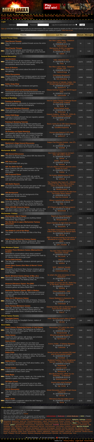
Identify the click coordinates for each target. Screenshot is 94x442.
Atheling (62, 288)
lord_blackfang (62, 79)
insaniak (62, 148)
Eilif (61, 280)
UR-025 (62, 235)
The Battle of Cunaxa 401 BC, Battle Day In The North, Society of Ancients (61, 283)
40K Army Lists (11, 162)
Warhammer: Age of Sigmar (15, 216)
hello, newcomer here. (61, 60)
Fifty (61, 204)
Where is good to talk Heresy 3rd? (61, 200)
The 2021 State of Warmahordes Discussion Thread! (61, 252)
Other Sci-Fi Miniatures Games (17, 298)
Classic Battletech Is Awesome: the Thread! (61, 299)
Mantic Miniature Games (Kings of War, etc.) (22, 276)
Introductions (10, 59)
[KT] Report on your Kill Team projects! (61, 207)
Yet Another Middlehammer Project (61, 175)
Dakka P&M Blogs (12, 115)
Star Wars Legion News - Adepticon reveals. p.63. (61, 41)
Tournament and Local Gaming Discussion (21, 90)
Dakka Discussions (12, 74)
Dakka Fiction (10, 361)
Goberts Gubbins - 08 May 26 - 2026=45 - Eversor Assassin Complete (61, 115)
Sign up (3, 28)
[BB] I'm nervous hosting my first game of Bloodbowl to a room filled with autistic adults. (61, 239)
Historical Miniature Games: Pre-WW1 (19, 283)
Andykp (61, 172)
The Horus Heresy (12, 199)
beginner (61, 259)
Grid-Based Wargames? (61, 75)
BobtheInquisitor (62, 379)
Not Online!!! (61, 339)
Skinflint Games (61, 189)
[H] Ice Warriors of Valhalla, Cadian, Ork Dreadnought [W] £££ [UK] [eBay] (61, 83)
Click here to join (67, 30)
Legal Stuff (79, 440)
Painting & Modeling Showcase (17, 108)
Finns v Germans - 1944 (61, 291)
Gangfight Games (12, 318)
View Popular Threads (13, 48)
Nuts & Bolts (10, 399)
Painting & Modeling (13, 101)
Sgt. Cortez (62, 386)
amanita (62, 179)
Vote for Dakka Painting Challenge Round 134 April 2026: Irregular (61, 101)
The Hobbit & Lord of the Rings (17, 230)
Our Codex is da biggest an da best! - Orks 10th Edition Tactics (61, 154)
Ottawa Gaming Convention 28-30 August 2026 (61, 91)
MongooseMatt (61, 220)
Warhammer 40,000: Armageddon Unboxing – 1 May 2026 (61, 49)
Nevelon (62, 164)
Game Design (10, 341)
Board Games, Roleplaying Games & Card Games (24, 327)
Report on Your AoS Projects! (61, 216)
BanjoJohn (62, 226)
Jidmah (61, 158)
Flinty (62, 63)
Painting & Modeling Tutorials (16, 122)
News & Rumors (11, 67)
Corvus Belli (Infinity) (13, 259)
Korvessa (61, 295)
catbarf (61, 54)
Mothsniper (62, 112)
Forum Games (10, 368)
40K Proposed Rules (13, 174)
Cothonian (61, 347)
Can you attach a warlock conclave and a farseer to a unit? (61, 167)
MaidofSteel (62, 365)
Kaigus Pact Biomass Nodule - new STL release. (61, 143)
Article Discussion (12, 389)
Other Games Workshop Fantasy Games (20, 239)
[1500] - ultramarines (61, 161)
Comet (26, 413)
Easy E (61, 312)
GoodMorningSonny (62, 127)
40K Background (11, 192)
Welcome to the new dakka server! (61, 399)
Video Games (10, 335)
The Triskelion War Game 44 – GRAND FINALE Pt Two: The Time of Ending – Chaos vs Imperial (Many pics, (62, 184)
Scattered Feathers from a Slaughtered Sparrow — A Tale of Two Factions (61, 361)
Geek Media (9, 375)
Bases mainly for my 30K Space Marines (61, 124)
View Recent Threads (13, 41)
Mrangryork (62, 371)
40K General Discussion (14, 154)
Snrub (62, 402)
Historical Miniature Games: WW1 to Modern (22, 290)
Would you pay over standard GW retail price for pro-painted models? (62, 353)
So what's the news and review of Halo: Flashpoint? (62, 276)
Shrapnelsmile (62, 333)
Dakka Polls (9, 352)
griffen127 (61, 136)
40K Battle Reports (12, 184)
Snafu (62, 106)
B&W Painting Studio (61, 108)
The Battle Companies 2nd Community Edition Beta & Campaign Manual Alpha (61, 230)
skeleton (62, 263)
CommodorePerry (61, 271)
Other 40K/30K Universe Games (17, 207)
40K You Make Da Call (13, 167)
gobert (61, 120)
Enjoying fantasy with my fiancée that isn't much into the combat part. (61, 307)
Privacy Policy (69, 440)
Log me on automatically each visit (63, 25)
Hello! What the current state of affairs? (61, 318)
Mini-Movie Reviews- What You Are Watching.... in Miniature (61, 374)
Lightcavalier (61, 95)
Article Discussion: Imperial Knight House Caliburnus (61, 391)
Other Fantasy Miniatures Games (17, 306)
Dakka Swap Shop (12, 84)
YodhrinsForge (62, 46)
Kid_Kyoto (61, 256)
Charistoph (62, 303)
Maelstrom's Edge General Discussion (19, 143)
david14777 (62, 87)
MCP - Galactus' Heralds (61, 267)
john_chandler (62, 245)
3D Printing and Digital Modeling (17, 131)
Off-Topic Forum (11, 381)
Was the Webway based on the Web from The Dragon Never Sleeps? (61, 192)
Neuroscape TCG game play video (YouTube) (61, 328)
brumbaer (61, 358)
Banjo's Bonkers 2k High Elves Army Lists (61, 223)
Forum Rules (88, 440)
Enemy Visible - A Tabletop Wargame (61, 344)
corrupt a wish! (61, 368)
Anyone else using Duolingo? (61, 382)
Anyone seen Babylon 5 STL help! (61, 132)
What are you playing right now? (61, 335)
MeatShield (62, 211)
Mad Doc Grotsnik (61, 197)
